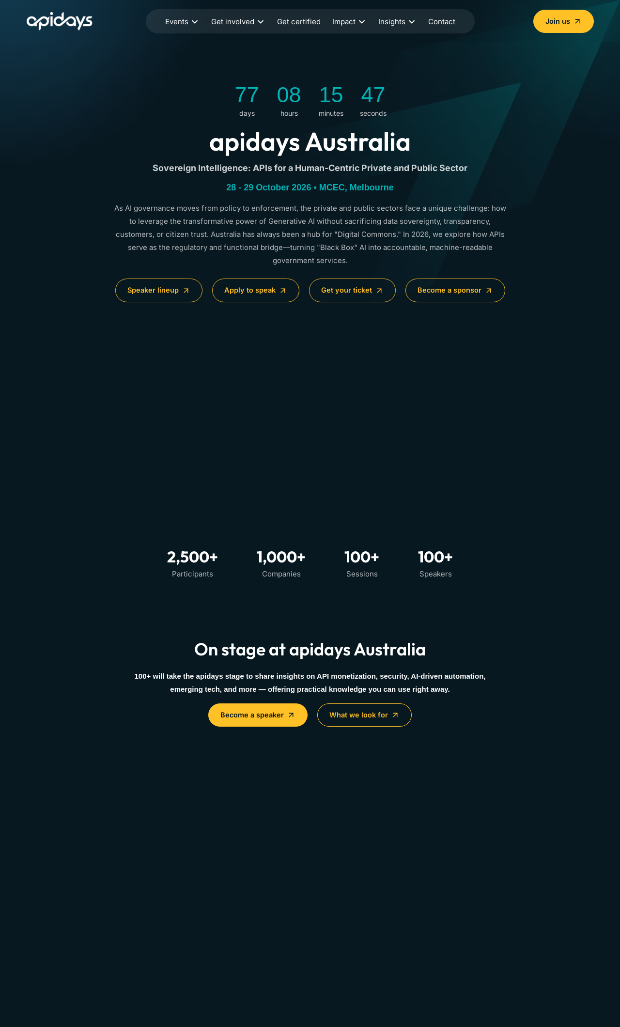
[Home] (65, 21)
